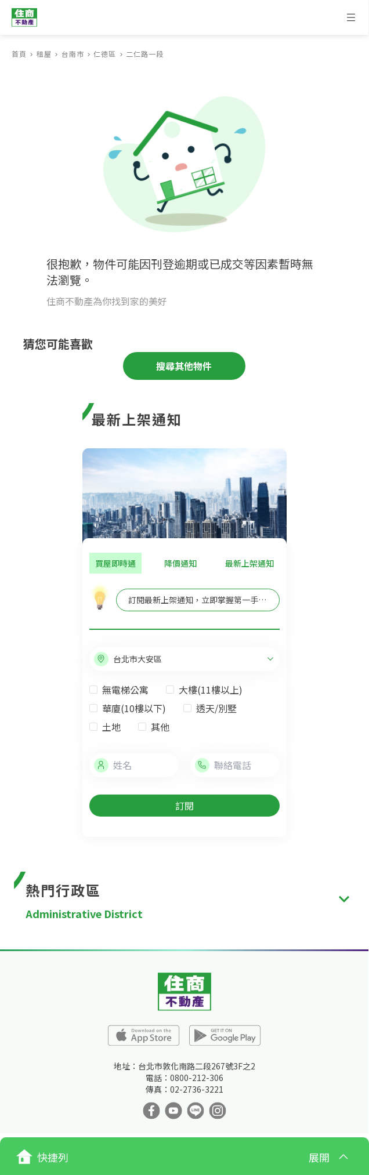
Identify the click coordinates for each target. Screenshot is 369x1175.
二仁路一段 (145, 54)
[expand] (344, 899)
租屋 (44, 54)
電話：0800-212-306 (184, 1077)
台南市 (73, 54)
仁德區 (104, 54)
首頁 (19, 54)
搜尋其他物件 (184, 366)
